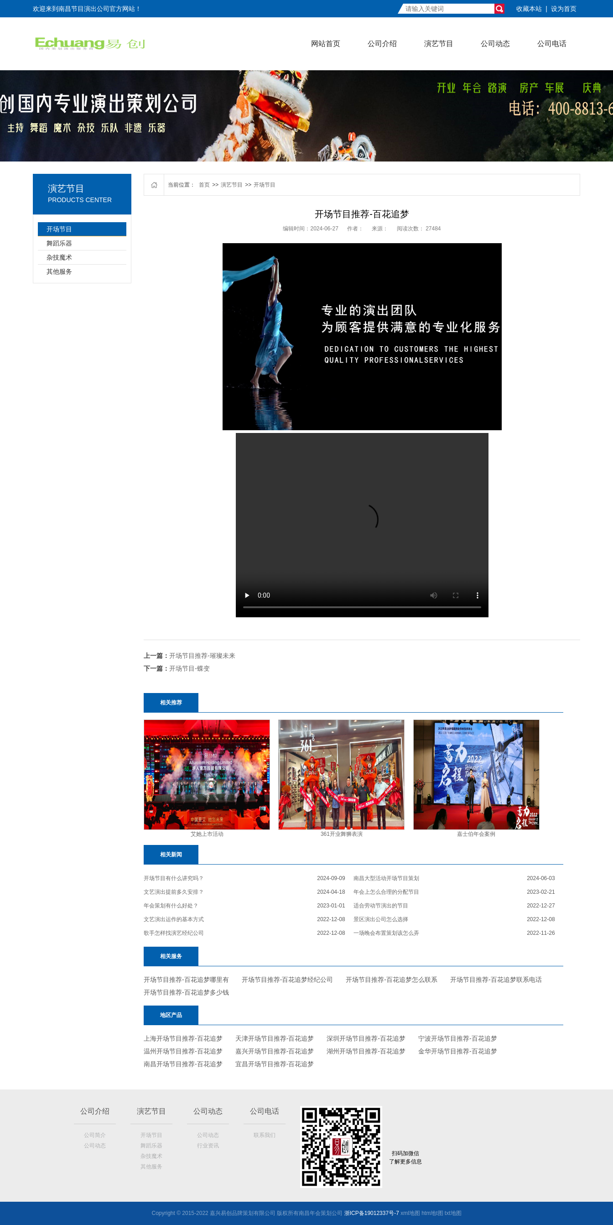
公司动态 (495, 43)
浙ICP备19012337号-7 (371, 1213)
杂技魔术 (59, 257)
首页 (204, 185)
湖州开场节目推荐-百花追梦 (366, 1051)
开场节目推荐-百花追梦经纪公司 (287, 979)
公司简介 (95, 1135)
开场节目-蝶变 (189, 668)
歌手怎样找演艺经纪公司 (174, 933)
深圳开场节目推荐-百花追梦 (366, 1038)
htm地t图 (432, 1213)
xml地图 (410, 1213)
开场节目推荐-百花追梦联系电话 (496, 979)
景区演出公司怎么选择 (380, 919)
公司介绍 (382, 43)
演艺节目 (438, 43)
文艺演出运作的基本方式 (174, 919)
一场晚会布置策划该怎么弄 (386, 933)
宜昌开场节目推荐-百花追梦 (274, 1064)
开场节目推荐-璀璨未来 (202, 655)
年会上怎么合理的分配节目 (386, 892)
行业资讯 (208, 1145)
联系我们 (264, 1135)
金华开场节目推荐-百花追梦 (457, 1051)
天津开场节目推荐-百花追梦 (274, 1038)
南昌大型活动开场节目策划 (386, 878)
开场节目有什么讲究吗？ (174, 878)
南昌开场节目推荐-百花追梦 (183, 1064)
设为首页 (564, 8)
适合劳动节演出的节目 (380, 905)
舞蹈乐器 (59, 243)
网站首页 (325, 43)
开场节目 (59, 229)
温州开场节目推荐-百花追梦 (183, 1051)
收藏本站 (529, 8)
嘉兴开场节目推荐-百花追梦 (274, 1051)
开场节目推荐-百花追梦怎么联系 (391, 979)
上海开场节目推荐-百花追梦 (183, 1038)
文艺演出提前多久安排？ (174, 892)
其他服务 (59, 271)
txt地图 (453, 1213)
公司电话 (551, 43)
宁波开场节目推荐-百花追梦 (457, 1038)
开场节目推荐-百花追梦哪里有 (186, 979)
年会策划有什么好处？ (171, 905)
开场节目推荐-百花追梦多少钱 (186, 992)
